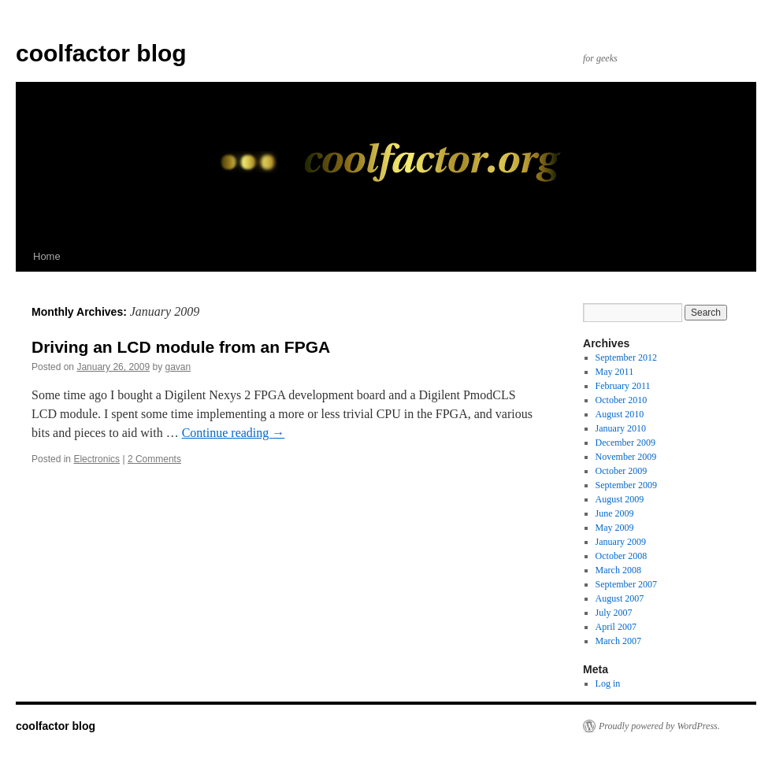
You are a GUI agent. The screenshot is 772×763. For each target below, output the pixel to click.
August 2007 (620, 598)
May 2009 (615, 527)
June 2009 (615, 513)
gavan (178, 366)
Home (47, 256)
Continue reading (233, 432)
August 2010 (620, 414)
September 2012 (626, 357)
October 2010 (622, 400)
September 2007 (626, 584)
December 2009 (625, 442)
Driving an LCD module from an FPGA (181, 347)
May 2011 (615, 371)
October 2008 (622, 555)
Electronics (96, 459)
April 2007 (616, 626)
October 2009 (622, 470)
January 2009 (621, 541)
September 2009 (626, 485)
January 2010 (621, 428)
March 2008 (618, 570)
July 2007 (614, 612)
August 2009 (620, 499)
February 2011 (623, 385)
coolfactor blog (101, 53)
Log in (608, 683)
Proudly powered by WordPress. (659, 726)
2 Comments (154, 459)
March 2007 (618, 640)
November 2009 (626, 456)
